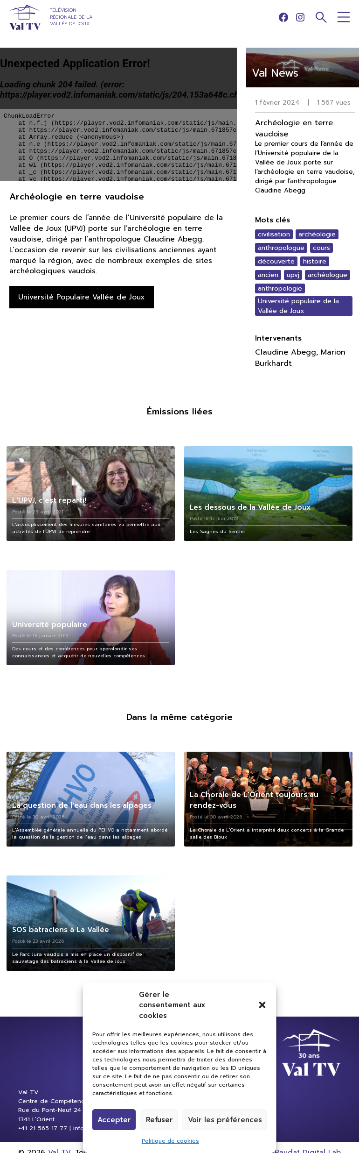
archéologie (317, 234)
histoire (314, 261)
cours (321, 248)
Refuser (159, 1120)
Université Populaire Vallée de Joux (81, 297)
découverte (276, 261)
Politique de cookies (170, 1141)
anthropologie (280, 288)
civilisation (274, 234)
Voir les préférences (225, 1120)
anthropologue (281, 248)
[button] (262, 1005)
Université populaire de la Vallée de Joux (298, 306)
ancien (268, 275)
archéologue (327, 275)
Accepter (114, 1120)
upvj (293, 275)
